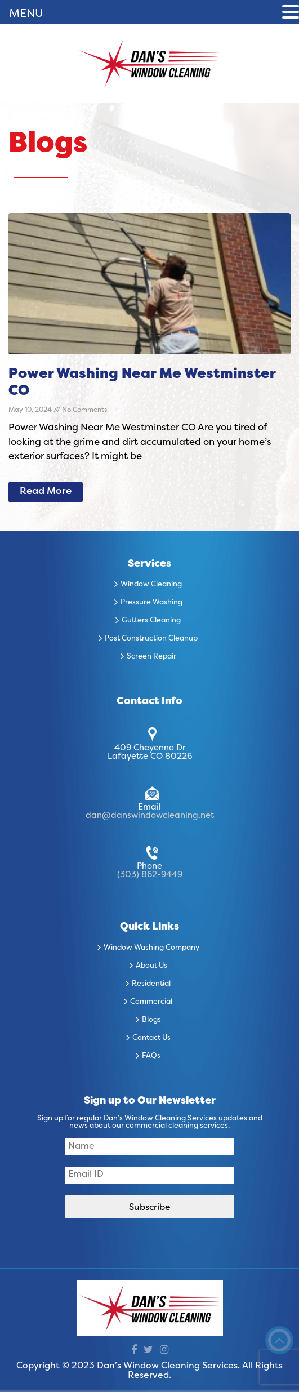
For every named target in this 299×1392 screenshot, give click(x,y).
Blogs (151, 1020)
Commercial (151, 1002)
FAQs (151, 1056)
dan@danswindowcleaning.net (150, 816)
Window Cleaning (151, 584)
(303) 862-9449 (149, 875)
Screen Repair (151, 656)
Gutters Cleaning (151, 620)
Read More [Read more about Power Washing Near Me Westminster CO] (46, 491)
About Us (151, 966)
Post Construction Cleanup (151, 638)
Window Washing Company (151, 948)
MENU (26, 14)
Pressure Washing (151, 602)
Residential (151, 984)
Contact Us (151, 1038)
